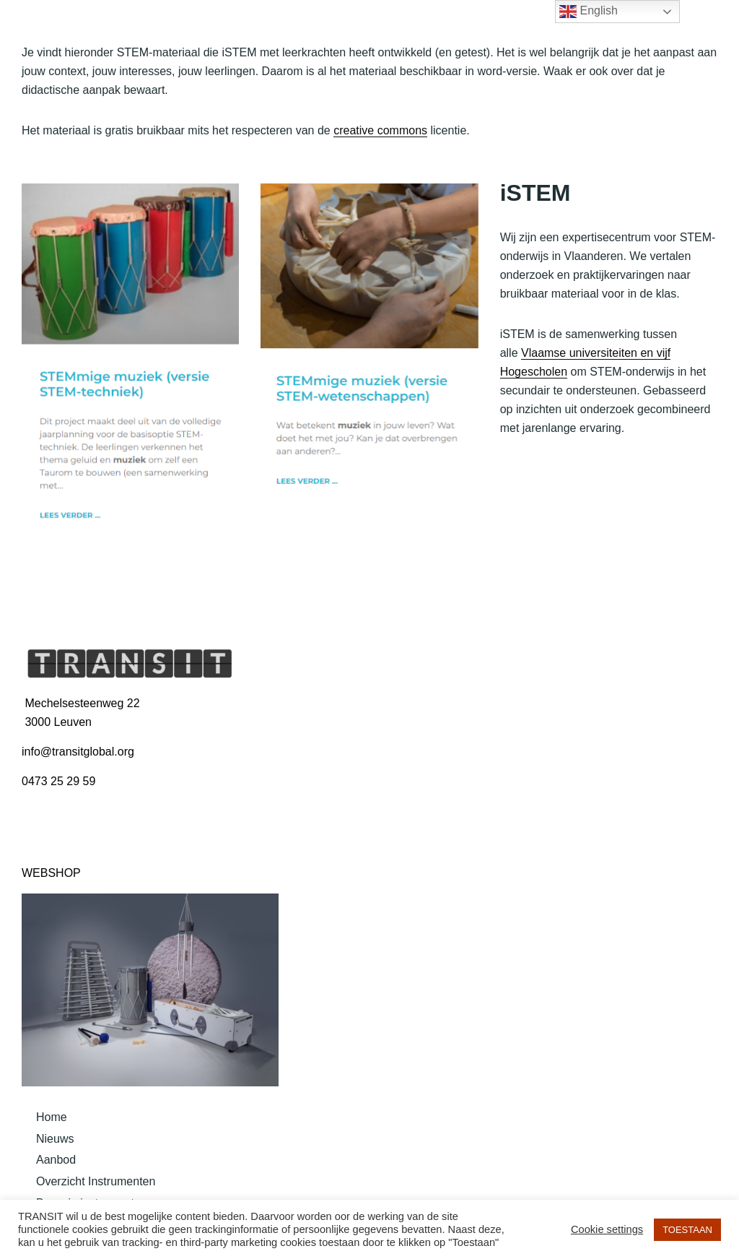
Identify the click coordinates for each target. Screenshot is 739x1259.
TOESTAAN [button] (687, 1229)
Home (51, 1117)
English (588, 11)
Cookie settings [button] (607, 1229)
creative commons (380, 130)
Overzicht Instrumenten (95, 1181)
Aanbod (56, 1160)
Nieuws (55, 1139)
